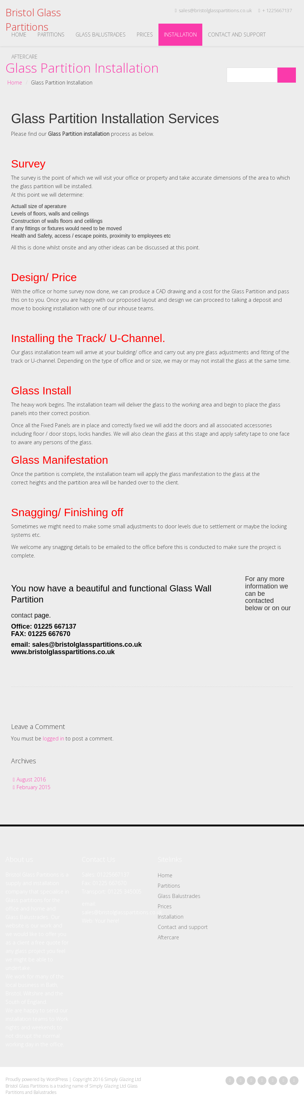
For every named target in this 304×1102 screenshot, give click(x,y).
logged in (53, 738)
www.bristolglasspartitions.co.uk (63, 652)
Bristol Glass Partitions (33, 20)
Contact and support (237, 34)
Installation (180, 34)
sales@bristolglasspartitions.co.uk (213, 10)
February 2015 (33, 787)
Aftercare (24, 56)
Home (19, 34)
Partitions (51, 34)
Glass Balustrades (101, 34)
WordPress (57, 1079)
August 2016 (31, 779)
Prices (145, 34)
